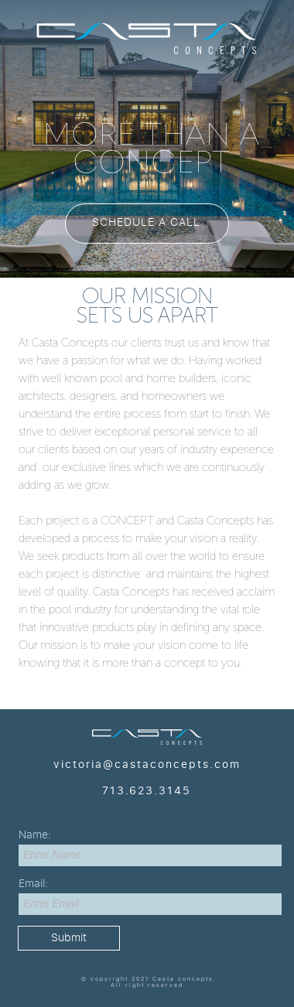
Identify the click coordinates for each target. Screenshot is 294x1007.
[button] (147, 223)
